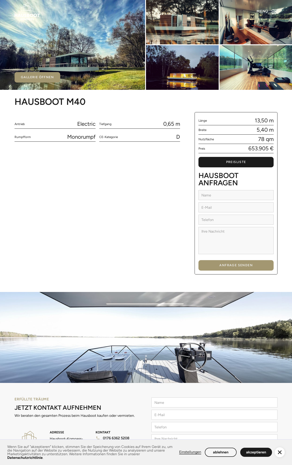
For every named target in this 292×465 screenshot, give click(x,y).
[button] (267, 11)
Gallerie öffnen (37, 77)
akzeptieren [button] (256, 452)
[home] (27, 11)
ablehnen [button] (220, 452)
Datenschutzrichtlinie (25, 457)
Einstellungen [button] (190, 452)
